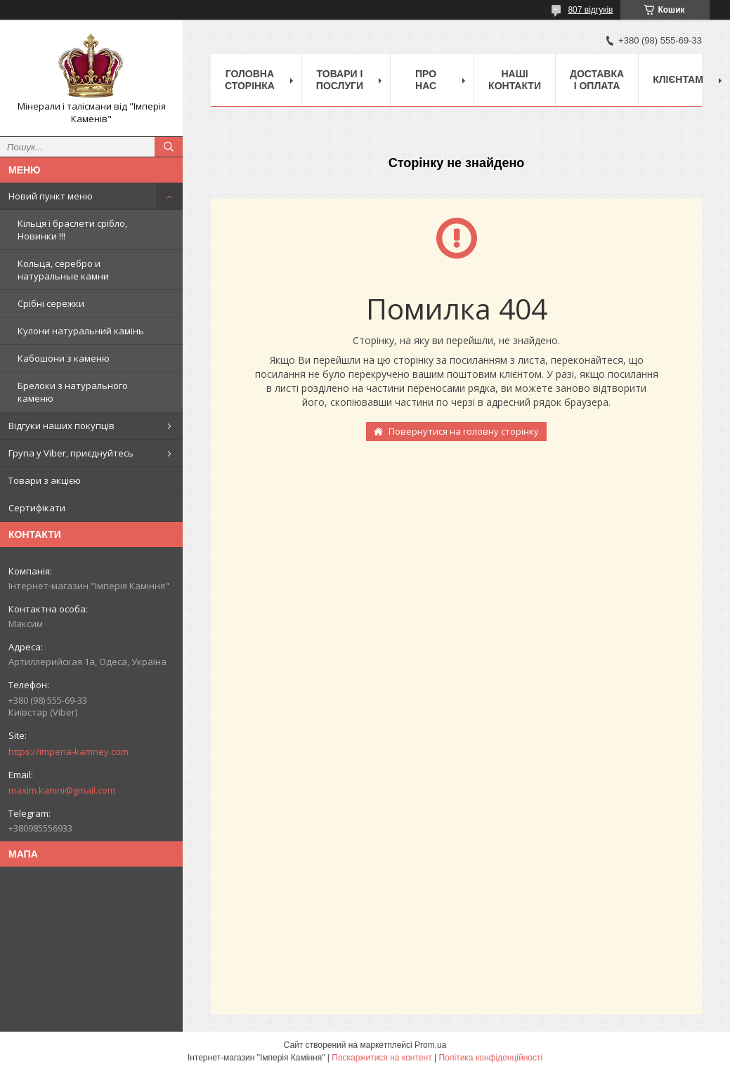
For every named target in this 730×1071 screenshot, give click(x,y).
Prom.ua (430, 1045)
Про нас (425, 79)
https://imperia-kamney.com (68, 751)
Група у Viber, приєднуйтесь (70, 453)
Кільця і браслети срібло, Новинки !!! (72, 229)
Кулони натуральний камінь (81, 330)
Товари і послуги (339, 79)
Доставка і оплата (597, 79)
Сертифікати (36, 507)
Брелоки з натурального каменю (73, 392)
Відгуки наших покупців (61, 425)
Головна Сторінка (250, 79)
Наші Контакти (514, 79)
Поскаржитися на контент (381, 1058)
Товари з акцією (44, 480)
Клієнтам (678, 79)
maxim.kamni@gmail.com (61, 790)
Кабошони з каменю (64, 358)
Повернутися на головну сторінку (464, 431)
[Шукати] (169, 146)
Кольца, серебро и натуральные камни (63, 269)
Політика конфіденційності (490, 1058)
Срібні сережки (51, 303)
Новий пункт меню (50, 196)
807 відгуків (590, 10)
